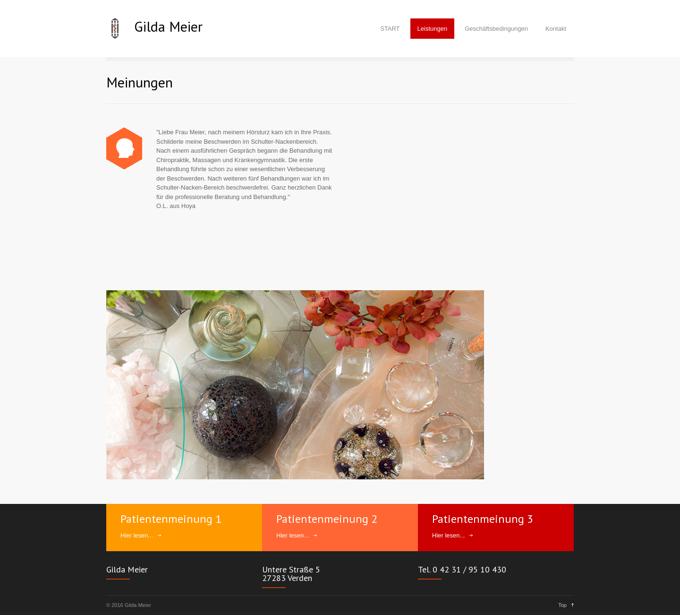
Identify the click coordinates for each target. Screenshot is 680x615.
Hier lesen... (136, 535)
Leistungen (432, 28)
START (390, 28)
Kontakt (555, 28)
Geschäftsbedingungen (496, 28)
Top (562, 605)
